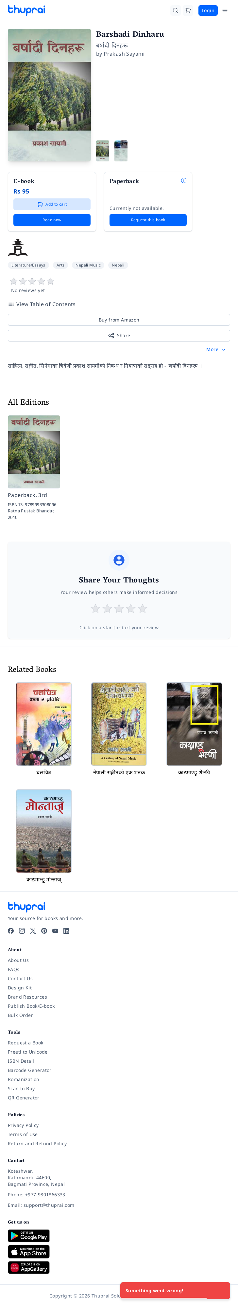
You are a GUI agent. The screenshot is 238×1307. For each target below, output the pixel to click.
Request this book (148, 220)
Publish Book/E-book (31, 1006)
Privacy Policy (23, 1125)
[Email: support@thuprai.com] (119, 1205)
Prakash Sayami (124, 53)
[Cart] (188, 10)
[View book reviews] (119, 285)
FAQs (14, 969)
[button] (216, 349)
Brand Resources (27, 997)
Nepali (118, 265)
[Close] (221, 1290)
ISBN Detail (21, 1061)
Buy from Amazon (119, 320)
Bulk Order (20, 1015)
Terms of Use (23, 1134)
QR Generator (24, 1098)
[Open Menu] (225, 10)
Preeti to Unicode (28, 1052)
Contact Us (20, 978)
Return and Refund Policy (37, 1143)
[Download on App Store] (119, 1252)
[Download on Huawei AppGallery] (119, 1267)
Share (119, 335)
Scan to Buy (21, 1088)
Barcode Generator (30, 1070)
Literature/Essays (28, 265)
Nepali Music (88, 265)
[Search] (175, 10)
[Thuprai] (26, 10)
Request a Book (25, 1043)
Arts (61, 265)
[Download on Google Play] (119, 1235)
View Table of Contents (42, 304)
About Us (18, 960)
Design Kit (20, 988)
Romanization (24, 1079)
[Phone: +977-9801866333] (119, 1194)
